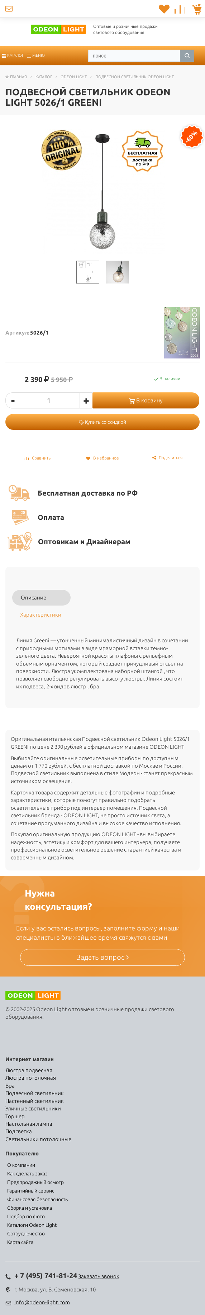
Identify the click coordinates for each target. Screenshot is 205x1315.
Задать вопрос (103, 957)
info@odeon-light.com (42, 1302)
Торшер (15, 1116)
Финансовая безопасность (37, 1199)
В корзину (146, 400)
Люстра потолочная (30, 1078)
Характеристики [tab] (40, 615)
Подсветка (18, 1131)
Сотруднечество (26, 1233)
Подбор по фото (26, 1216)
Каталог (13, 55)
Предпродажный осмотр (35, 1182)
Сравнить (38, 458)
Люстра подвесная (28, 1070)
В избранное (102, 458)
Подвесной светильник (34, 1093)
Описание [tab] (33, 597)
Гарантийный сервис (30, 1191)
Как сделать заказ (27, 1173)
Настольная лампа (28, 1124)
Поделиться (167, 457)
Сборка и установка (29, 1208)
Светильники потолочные (38, 1139)
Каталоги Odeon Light (32, 1225)
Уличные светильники (33, 1108)
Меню (36, 55)
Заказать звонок (98, 1276)
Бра (10, 1086)
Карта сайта (20, 1242)
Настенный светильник (34, 1101)
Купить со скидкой (102, 422)
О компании (21, 1165)
